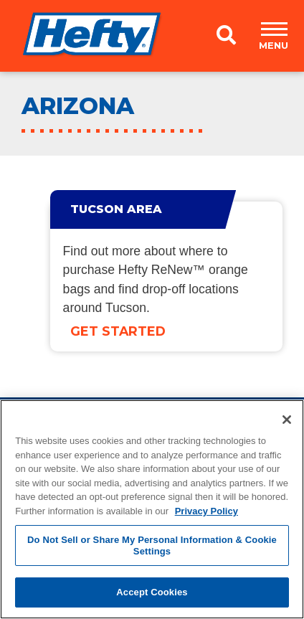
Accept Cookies (151, 592)
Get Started (118, 331)
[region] (152, 509)
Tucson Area (116, 209)
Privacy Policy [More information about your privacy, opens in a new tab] (206, 511)
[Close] (287, 419)
